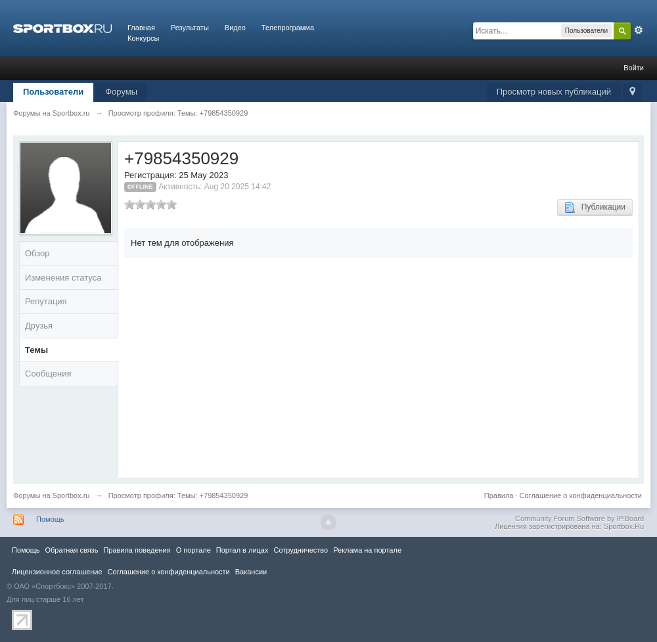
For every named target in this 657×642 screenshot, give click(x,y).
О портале (193, 550)
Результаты (190, 28)
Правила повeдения (136, 550)
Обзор (37, 253)
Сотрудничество (300, 550)
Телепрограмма (287, 28)
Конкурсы (143, 38)
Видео (235, 28)
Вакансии (251, 572)
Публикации (594, 207)
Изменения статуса (63, 278)
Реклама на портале (367, 550)
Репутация (46, 301)
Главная (141, 28)
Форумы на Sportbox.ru (51, 495)
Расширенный (638, 30)
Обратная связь (71, 550)
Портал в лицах (242, 550)
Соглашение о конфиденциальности (581, 495)
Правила (499, 495)
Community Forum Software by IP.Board (579, 518)
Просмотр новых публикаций (554, 92)
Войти (633, 68)
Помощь (50, 519)
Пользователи (53, 92)
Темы (36, 350)
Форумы (121, 92)
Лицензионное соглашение (57, 572)
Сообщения (48, 373)
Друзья (39, 326)
